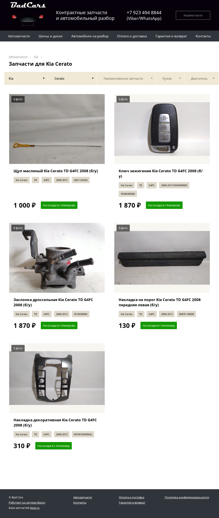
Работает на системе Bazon (27, 502)
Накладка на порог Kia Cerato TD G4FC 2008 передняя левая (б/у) (160, 302)
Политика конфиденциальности (187, 497)
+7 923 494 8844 (144, 15)
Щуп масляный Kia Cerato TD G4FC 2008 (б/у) (56, 170)
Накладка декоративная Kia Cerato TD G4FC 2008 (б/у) (55, 422)
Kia (36, 56)
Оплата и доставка (131, 497)
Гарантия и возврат (132, 502)
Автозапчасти (18, 56)
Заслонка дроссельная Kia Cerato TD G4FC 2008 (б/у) (53, 302)
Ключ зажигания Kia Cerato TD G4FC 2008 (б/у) (161, 173)
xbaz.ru (34, 508)
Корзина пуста (193, 15)
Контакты (79, 502)
